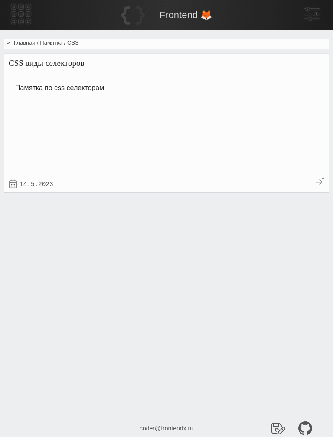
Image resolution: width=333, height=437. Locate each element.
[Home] (166, 15)
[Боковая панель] (312, 15)
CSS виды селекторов (46, 63)
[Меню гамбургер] (21, 15)
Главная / (27, 42)
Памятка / (53, 42)
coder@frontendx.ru (166, 428)
